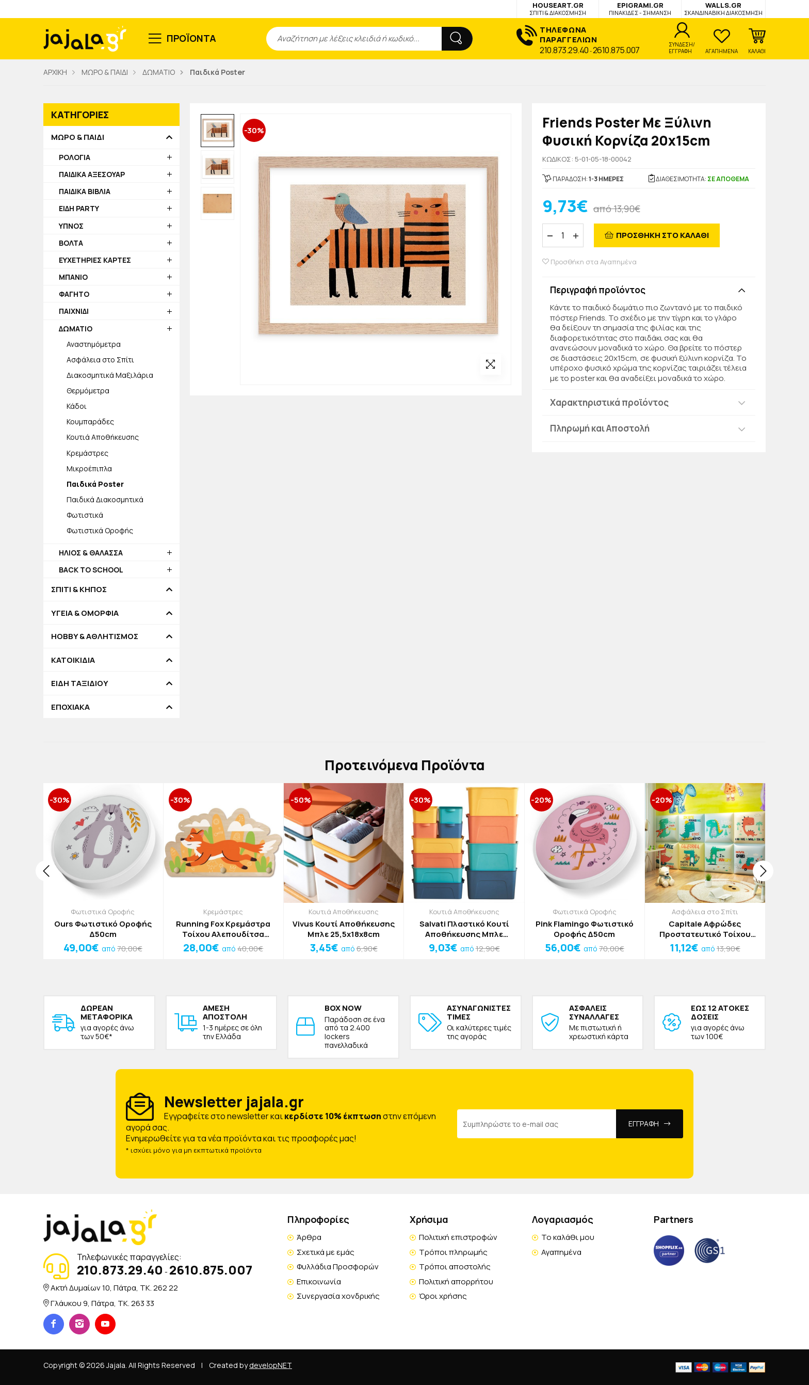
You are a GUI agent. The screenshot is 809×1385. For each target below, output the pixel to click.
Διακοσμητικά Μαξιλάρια (110, 375)
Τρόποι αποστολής (455, 1266)
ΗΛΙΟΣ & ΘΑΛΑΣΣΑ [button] (91, 553)
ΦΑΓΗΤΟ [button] (74, 294)
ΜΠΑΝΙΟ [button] (73, 277)
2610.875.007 (616, 50)
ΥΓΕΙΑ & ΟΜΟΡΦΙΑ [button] (85, 613)
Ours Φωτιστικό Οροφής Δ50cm (103, 929)
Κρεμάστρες (87, 453)
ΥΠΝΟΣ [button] (71, 226)
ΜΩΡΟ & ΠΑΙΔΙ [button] (77, 137)
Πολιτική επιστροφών (458, 1237)
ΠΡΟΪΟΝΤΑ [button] (192, 38)
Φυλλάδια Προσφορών (338, 1266)
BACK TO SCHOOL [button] (91, 570)
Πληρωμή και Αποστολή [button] (600, 428)
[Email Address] (537, 1123)
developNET (270, 1365)
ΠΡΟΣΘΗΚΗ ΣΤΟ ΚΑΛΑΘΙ (662, 235)
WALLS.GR (723, 9)
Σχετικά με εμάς (325, 1252)
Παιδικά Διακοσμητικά (105, 499)
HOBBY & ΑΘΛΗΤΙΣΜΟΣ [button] (94, 636)
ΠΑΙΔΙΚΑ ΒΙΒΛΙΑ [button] (84, 191)
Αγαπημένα (561, 1252)
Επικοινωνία (319, 1281)
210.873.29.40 (564, 50)
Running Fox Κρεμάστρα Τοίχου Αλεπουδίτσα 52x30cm (223, 929)
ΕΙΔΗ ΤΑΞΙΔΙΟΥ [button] (79, 683)
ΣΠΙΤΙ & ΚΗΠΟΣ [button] (79, 589)
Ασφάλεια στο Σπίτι (100, 359)
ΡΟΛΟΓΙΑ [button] (74, 157)
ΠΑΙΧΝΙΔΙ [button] (74, 311)
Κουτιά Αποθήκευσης (103, 437)
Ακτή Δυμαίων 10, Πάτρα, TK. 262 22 (114, 1287)
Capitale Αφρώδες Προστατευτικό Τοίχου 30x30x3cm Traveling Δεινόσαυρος (705, 929)
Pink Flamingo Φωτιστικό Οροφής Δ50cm (585, 929)
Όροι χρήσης (443, 1296)
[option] (217, 131)
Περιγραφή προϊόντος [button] (597, 290)
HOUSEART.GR (557, 9)
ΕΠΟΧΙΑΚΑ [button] (70, 707)
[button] (757, 41)
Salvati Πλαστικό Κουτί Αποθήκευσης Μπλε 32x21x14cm (464, 929)
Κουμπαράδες (90, 421)
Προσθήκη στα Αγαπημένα (589, 262)
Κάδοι (77, 406)
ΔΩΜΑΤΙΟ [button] (75, 328)
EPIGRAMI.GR (640, 9)
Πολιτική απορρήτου (456, 1281)
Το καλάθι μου (567, 1237)
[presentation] (46, 871)
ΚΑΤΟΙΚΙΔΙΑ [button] (73, 660)
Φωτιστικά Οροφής (100, 530)
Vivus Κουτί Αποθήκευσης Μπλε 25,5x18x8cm (344, 929)
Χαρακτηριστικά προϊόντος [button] (609, 402)
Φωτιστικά (85, 515)
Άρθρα (309, 1237)
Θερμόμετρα (88, 390)
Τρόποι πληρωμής (453, 1252)
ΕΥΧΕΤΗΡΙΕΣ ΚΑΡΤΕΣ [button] (95, 260)
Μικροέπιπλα (89, 468)
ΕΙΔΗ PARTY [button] (79, 208)
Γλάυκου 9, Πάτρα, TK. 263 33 (102, 1303)
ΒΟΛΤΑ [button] (71, 243)
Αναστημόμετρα (94, 344)
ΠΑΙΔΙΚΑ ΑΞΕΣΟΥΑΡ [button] (92, 174)
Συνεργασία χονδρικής (338, 1296)
